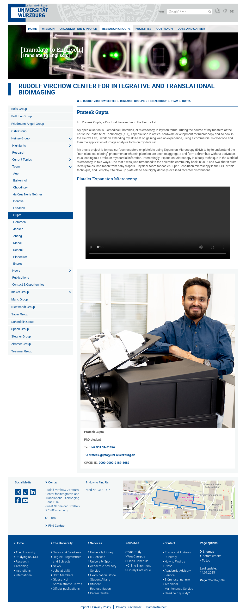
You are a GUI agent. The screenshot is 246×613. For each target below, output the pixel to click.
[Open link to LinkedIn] (33, 492)
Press (167, 566)
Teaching (21, 566)
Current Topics (22, 159)
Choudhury (20, 187)
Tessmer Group (21, 351)
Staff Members (62, 575)
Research (18, 152)
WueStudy (133, 552)
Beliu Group (19, 109)
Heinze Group (20, 138)
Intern (160, 11)
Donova (18, 201)
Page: (204, 580)
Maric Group (19, 299)
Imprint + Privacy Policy (95, 607)
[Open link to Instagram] (18, 492)
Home (32, 29)
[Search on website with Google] (189, 11)
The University (24, 552)
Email (53, 518)
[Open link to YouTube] (25, 500)
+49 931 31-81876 (102, 447)
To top (205, 561)
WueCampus (135, 557)
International (23, 575)
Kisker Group (20, 292)
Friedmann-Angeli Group (27, 123)
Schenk (18, 250)
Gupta (17, 215)
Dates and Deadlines (66, 552)
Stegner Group (21, 336)
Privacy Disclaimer (128, 607)
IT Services (96, 557)
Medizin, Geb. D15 (98, 490)
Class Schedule (136, 561)
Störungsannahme (176, 580)
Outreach (164, 29)
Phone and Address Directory (177, 554)
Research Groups (116, 29)
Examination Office (102, 575)
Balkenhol (20, 180)
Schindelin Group (22, 322)
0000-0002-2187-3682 (114, 462)
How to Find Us (99, 482)
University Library (100, 552)
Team (16, 166)
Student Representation (99, 586)
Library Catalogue (138, 570)
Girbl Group (18, 131)
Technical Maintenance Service (178, 586)
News (16, 270)
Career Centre (98, 593)
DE (232, 11)
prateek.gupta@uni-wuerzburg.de (112, 455)
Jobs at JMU (60, 571)
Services (95, 543)
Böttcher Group (21, 116)
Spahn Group (20, 329)
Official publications (65, 589)
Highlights (19, 145)
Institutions (22, 571)
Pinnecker (20, 257)
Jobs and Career (191, 29)
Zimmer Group (21, 344)
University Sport (99, 562)
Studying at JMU (26, 557)
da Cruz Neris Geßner (27, 194)
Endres (18, 263)
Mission (48, 29)
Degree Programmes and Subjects (66, 559)
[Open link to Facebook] (18, 500)
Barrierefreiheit (156, 607)
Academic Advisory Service (102, 568)
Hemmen (19, 222)
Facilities (143, 29)
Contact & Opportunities (28, 284)
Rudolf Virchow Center (99, 101)
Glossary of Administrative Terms (66, 582)
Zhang (17, 236)
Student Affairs (99, 580)
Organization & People (78, 29)
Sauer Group (19, 314)
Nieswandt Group (23, 307)
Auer (16, 173)
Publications (20, 277)
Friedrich (19, 208)
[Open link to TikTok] (25, 492)
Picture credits (210, 556)
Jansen (18, 229)
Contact (53, 482)
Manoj (17, 243)
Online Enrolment (138, 566)
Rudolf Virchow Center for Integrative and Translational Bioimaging (116, 89)
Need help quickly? (176, 593)
